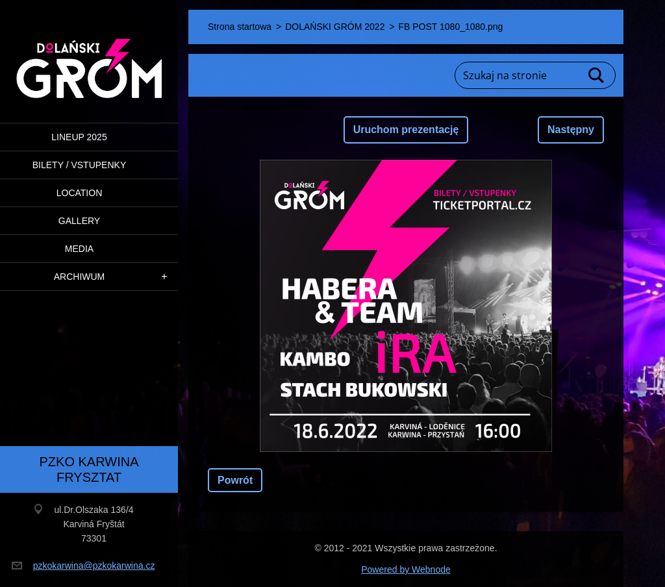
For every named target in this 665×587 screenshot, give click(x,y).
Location (79, 193)
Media (79, 249)
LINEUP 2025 (79, 137)
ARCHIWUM (79, 276)
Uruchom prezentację (406, 129)
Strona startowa (239, 26)
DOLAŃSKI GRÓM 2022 (334, 26)
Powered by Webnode (406, 569)
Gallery (79, 221)
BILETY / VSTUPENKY (79, 165)
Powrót (235, 480)
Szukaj (596, 75)
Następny (570, 129)
